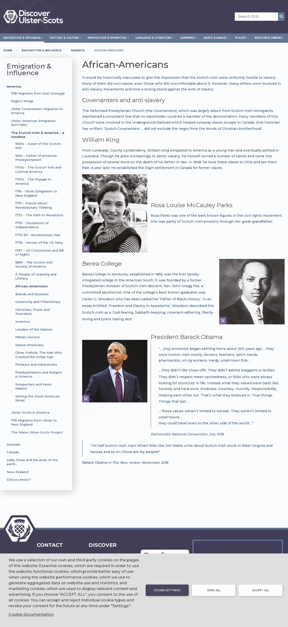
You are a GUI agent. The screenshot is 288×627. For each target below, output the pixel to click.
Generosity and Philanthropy (37, 302)
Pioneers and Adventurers (36, 364)
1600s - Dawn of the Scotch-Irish (38, 146)
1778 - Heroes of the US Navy (39, 242)
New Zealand (17, 472)
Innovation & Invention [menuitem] (107, 37)
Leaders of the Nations (34, 329)
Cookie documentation (31, 614)
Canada (13, 452)
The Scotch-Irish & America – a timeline (37, 135)
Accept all (260, 590)
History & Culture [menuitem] (64, 37)
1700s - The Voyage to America (33, 181)
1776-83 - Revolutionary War (37, 235)
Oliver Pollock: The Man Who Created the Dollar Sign (38, 354)
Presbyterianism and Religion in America (38, 374)
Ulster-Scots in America (30, 412)
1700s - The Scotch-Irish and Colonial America (38, 169)
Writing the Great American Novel (37, 398)
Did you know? (19, 479)
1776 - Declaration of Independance (31, 225)
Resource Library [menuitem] (269, 37)
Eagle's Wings (22, 101)
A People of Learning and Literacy (35, 276)
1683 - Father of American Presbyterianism (36, 158)
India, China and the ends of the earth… (32, 462)
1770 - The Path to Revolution (39, 215)
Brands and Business (32, 294)
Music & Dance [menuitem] (214, 37)
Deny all (213, 590)
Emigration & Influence (42, 50)
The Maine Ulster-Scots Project (37, 432)
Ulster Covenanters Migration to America (37, 111)
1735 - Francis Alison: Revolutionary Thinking (33, 205)
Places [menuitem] (240, 37)
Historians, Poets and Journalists (32, 312)
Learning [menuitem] (187, 37)
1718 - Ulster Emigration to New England (36, 193)
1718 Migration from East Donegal (37, 93)
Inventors (22, 321)
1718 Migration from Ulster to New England (34, 422)
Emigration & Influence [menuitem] (22, 37)
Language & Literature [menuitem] (153, 37)
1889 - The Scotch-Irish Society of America (34, 264)
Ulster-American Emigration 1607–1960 (33, 123)
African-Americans (31, 286)
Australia (13, 444)
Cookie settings (167, 590)
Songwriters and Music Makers (33, 386)
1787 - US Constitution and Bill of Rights (39, 252)
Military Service (27, 337)
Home (7, 50)
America (78, 50)
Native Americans (29, 345)
